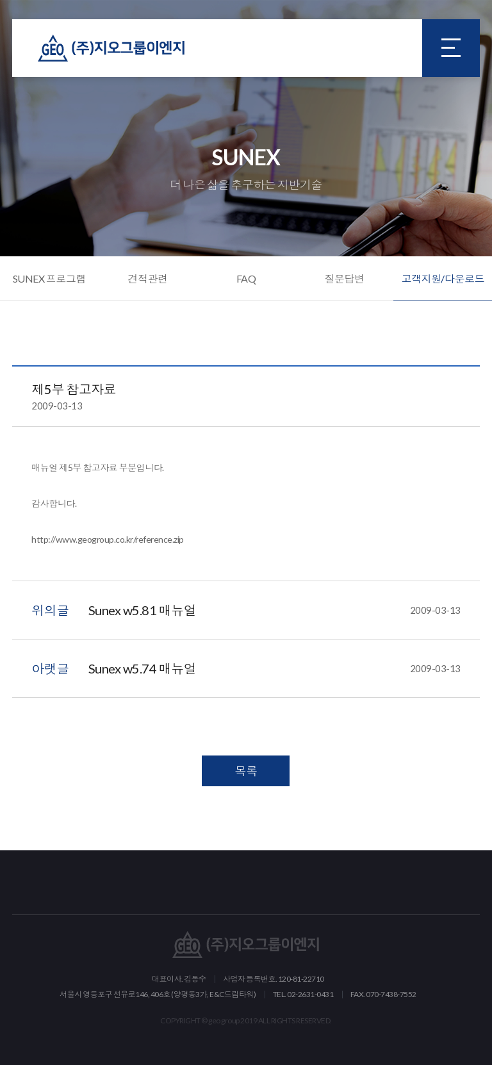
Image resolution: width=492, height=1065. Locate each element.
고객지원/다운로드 (442, 278)
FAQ (246, 278)
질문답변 (345, 278)
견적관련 (147, 278)
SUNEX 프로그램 (49, 278)
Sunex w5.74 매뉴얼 (274, 668)
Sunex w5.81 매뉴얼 (274, 610)
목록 (245, 771)
